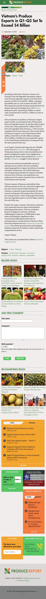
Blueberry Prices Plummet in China (20, 428)
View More (34, 532)
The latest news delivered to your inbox (12, 545)
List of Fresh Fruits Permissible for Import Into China (32, 547)
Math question (7, 344)
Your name (5, 318)
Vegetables (31, 255)
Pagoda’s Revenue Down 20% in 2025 (21, 434)
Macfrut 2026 (8, 484)
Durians (15, 255)
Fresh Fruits (12, 10)
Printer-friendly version (3, 82)
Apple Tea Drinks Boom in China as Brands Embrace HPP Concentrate (23, 456)
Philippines (15, 159)
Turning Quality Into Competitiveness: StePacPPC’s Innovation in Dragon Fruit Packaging (11, 282)
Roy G (23, 32)
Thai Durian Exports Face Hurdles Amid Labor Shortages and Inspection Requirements (33, 282)
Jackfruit (22, 255)
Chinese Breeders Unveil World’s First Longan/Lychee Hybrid (10, 410)
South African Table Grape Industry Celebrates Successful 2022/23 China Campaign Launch (34, 411)
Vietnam (18, 249)
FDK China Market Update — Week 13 (21, 440)
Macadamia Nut (34, 518)
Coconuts (30, 253)
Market (15, 75)
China (11, 249)
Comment (5, 326)
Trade (20, 75)
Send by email (3, 86)
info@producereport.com (31, 578)
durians (38, 108)
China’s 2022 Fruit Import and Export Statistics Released (11, 389)
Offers (29, 497)
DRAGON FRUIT (34, 526)
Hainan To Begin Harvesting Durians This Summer (34, 388)
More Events (12, 488)
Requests (37, 497)
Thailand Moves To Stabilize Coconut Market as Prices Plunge (12, 303)
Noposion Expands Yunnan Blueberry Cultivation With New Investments (21, 448)
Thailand (39, 156)
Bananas (23, 253)
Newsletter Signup (23, 580)
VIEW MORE (23, 465)
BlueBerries (32, 507)
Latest (12, 423)
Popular (32, 423)
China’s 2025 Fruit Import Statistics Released (34, 302)
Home (3, 10)
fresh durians (21, 149)
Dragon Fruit (6, 255)
